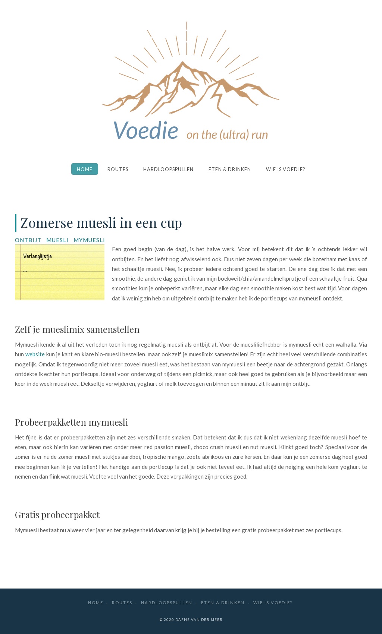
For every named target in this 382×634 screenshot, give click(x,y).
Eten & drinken (230, 169)
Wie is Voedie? (286, 169)
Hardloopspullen (168, 169)
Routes (117, 169)
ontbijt (28, 240)
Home (85, 169)
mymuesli (89, 240)
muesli (57, 240)
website (35, 354)
